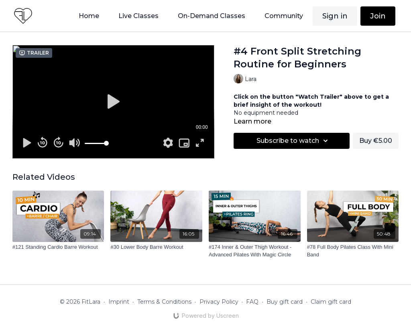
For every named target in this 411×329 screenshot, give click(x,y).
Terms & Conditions (164, 301)
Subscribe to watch (293, 141)
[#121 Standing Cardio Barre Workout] (58, 247)
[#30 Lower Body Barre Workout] (156, 247)
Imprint (118, 301)
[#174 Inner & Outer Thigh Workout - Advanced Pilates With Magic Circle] (255, 251)
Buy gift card (285, 301)
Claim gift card (331, 301)
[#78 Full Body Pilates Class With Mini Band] (353, 251)
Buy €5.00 (375, 140)
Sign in (335, 16)
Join (378, 16)
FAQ (252, 301)
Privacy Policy (218, 301)
